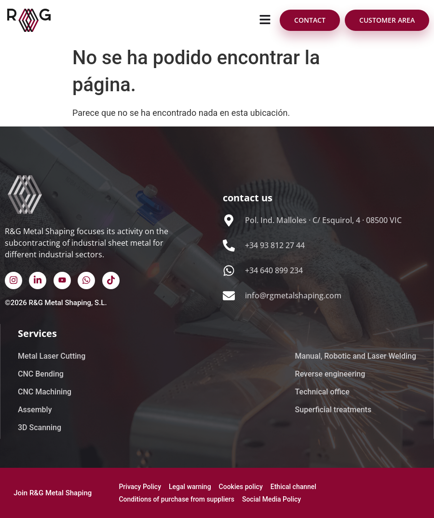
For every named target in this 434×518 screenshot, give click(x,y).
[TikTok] (111, 280)
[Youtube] (62, 280)
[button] (265, 20)
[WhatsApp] (86, 280)
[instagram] (13, 280)
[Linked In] (37, 280)
